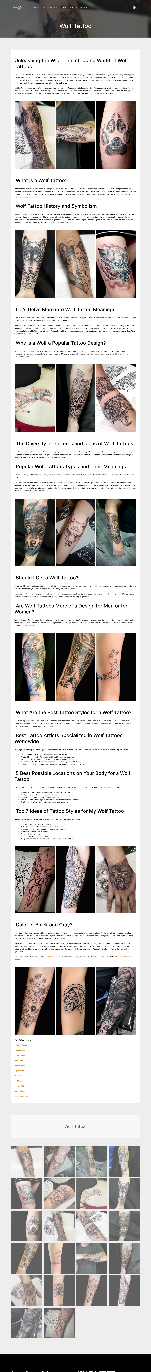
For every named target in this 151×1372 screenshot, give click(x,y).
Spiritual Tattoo (20, 1086)
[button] (135, 7)
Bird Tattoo (18, 1081)
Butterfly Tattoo (20, 1045)
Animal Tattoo (19, 1091)
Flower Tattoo (19, 1066)
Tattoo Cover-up (21, 1096)
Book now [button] (53, 7)
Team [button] (44, 7)
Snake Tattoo (19, 1055)
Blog (63, 7)
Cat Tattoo (18, 1076)
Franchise (84, 7)
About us (73, 7)
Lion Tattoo (18, 1060)
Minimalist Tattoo (21, 1050)
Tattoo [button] (35, 7)
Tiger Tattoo (19, 1071)
